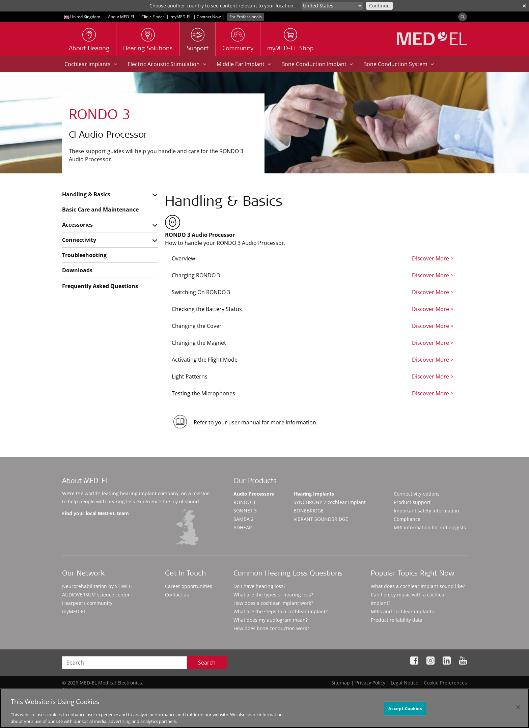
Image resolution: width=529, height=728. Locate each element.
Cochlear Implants (90, 64)
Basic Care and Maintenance (100, 209)
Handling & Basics (86, 194)
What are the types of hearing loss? (273, 594)
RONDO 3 (244, 502)
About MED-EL (121, 17)
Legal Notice (404, 682)
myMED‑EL (181, 17)
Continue (379, 5)
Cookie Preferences (445, 682)
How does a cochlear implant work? (273, 603)
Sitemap (340, 682)
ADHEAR (242, 527)
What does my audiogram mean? (270, 620)
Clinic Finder (152, 17)
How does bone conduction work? (271, 628)
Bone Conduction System (398, 64)
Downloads (77, 270)
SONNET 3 (245, 510)
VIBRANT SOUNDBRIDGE (321, 519)
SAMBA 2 (243, 519)
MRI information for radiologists (430, 527)
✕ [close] (524, 6)
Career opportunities (188, 586)
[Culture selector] (332, 6)
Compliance (407, 519)
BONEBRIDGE (309, 510)
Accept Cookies (405, 714)
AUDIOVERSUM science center (96, 594)
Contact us (177, 594)
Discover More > (432, 258)
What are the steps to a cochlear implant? (280, 611)
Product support (412, 502)
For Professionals (245, 17)
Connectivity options (417, 494)
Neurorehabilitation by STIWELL (98, 586)
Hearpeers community (87, 603)
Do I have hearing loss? (259, 586)
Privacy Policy (370, 682)
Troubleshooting (84, 255)
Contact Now (209, 17)
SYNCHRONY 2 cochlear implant (330, 502)
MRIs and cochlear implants (402, 611)
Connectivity (79, 240)
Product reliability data (396, 620)
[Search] (462, 16)
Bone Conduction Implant (317, 64)
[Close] (518, 713)
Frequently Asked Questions (100, 286)
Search (207, 662)
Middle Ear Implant (244, 64)
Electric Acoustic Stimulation (167, 64)
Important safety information (426, 510)
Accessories (77, 224)
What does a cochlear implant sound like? (418, 586)
